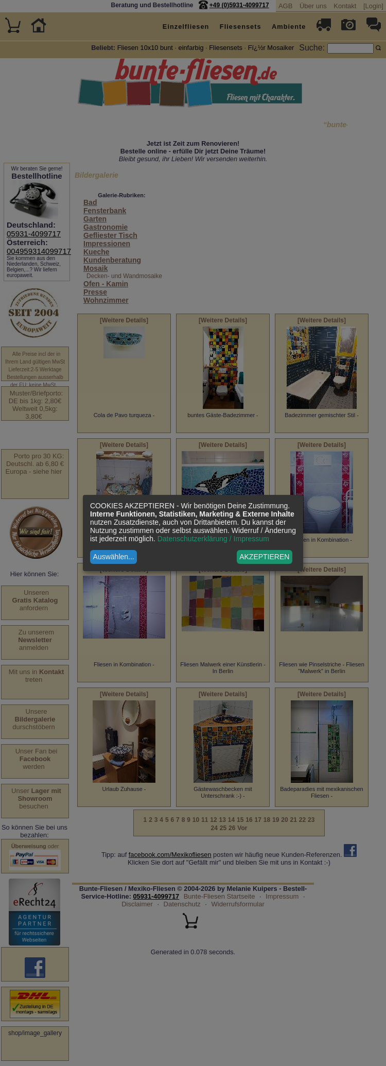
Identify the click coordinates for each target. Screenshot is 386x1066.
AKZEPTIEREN (264, 557)
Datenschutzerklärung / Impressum (213, 539)
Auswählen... (113, 557)
